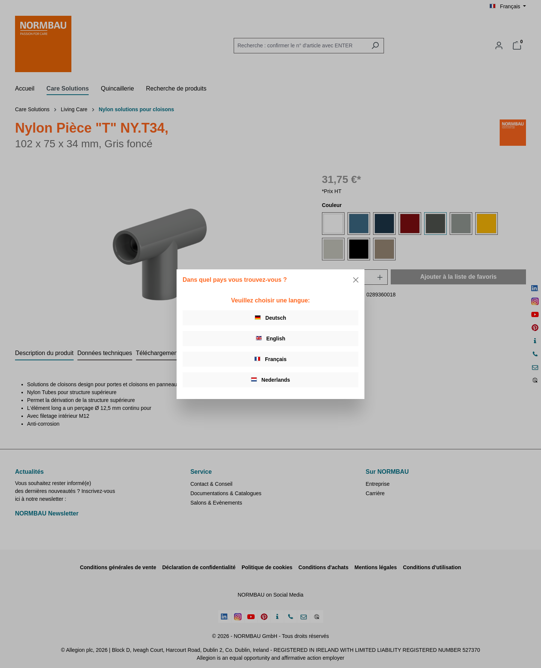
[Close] (355, 280)
